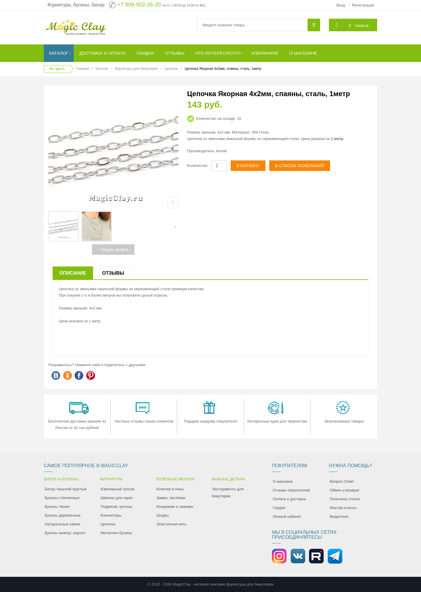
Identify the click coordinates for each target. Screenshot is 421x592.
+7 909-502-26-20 (139, 4)
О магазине (283, 481)
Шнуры (162, 515)
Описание (72, 273)
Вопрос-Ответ (342, 481)
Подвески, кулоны (116, 506)
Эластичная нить (171, 524)
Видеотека (339, 516)
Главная (82, 69)
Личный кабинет (287, 516)
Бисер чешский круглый (66, 489)
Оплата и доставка (289, 499)
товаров (361, 25)
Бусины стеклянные (62, 498)
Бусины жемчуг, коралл (65, 533)
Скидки (279, 508)
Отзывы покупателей (291, 490)
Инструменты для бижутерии (228, 492)
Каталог (102, 69)
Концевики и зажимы (174, 506)
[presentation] (51, 226)
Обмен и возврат (345, 490)
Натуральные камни (62, 524)
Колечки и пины (170, 489)
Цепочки (171, 69)
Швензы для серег (117, 498)
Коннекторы (111, 515)
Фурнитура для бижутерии (136, 69)
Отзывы (113, 273)
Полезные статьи (345, 499)
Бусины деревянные (63, 515)
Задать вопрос (113, 249)
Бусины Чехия (57, 506)
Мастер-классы (343, 508)
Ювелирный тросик (117, 489)
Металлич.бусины (116, 533)
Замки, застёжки (170, 498)
